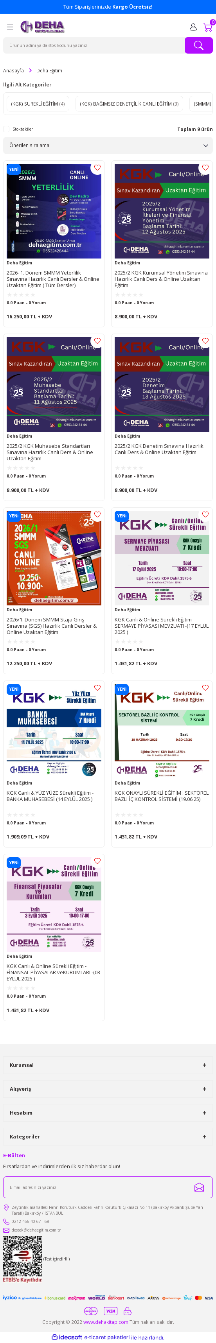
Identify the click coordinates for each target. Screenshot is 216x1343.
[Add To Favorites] (97, 168)
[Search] (108, 45)
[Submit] (199, 1187)
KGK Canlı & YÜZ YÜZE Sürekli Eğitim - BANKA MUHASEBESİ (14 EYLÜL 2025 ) (50, 796)
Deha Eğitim (49, 70)
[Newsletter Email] (108, 1187)
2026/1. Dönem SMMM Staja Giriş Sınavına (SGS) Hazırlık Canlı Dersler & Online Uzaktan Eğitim (52, 625)
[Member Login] (193, 27)
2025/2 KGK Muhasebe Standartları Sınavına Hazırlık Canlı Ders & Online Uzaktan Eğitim (50, 452)
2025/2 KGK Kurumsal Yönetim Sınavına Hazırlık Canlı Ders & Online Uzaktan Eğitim (161, 278)
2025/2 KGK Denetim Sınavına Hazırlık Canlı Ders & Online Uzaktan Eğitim (159, 449)
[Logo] (42, 27)
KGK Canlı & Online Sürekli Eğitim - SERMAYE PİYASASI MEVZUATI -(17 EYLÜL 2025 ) (162, 625)
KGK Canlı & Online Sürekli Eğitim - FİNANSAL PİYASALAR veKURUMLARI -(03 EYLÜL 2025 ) (53, 972)
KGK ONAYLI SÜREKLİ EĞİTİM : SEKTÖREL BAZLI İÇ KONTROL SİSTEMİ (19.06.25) (162, 796)
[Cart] (208, 27)
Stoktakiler (23, 129)
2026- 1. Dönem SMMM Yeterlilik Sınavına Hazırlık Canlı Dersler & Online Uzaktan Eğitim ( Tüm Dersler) (53, 278)
